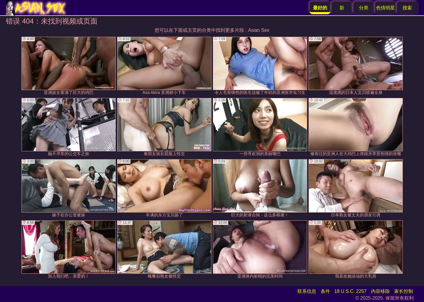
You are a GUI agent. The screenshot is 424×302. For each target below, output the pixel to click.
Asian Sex (258, 30)
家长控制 (403, 291)
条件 (325, 291)
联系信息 (306, 291)
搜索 (407, 7)
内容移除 (380, 291)
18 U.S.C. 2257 (350, 291)
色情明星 (385, 7)
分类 (363, 7)
